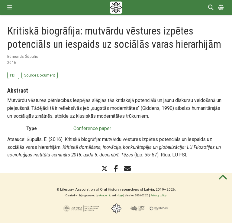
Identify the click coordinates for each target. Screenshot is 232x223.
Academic (105, 195)
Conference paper (92, 128)
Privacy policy (158, 195)
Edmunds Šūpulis (22, 56)
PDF (13, 75)
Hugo (120, 195)
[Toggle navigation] (9, 7)
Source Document (39, 75)
